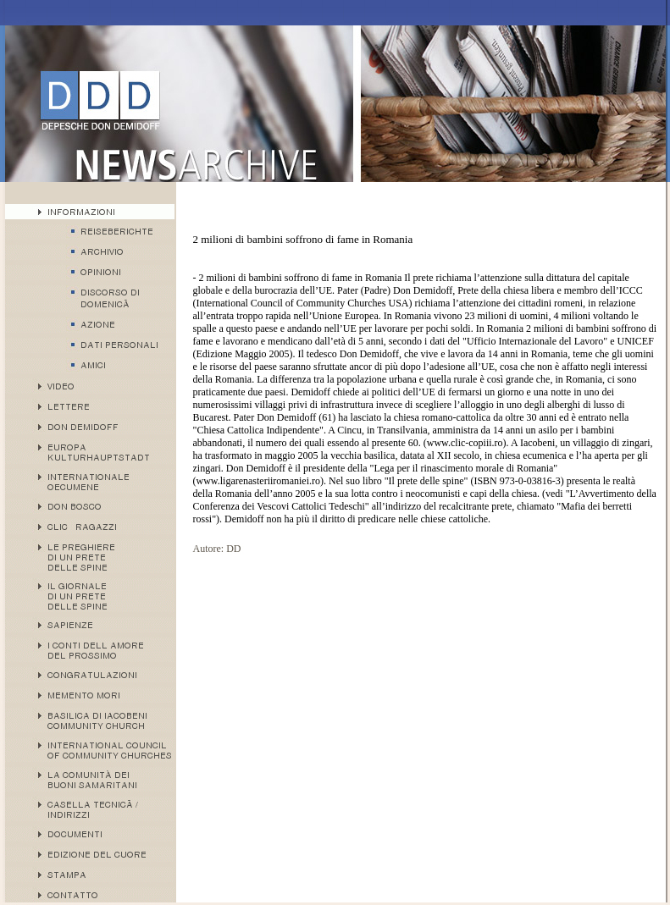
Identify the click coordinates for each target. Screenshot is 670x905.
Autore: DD (217, 549)
